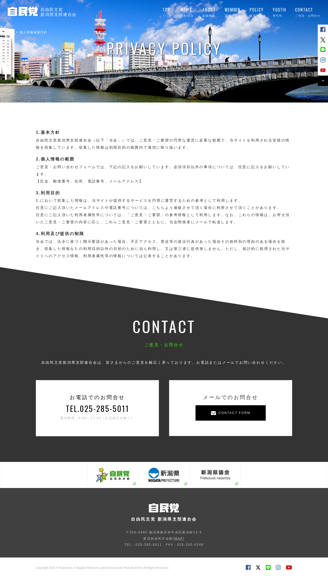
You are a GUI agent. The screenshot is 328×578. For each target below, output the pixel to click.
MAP (179, 538)
